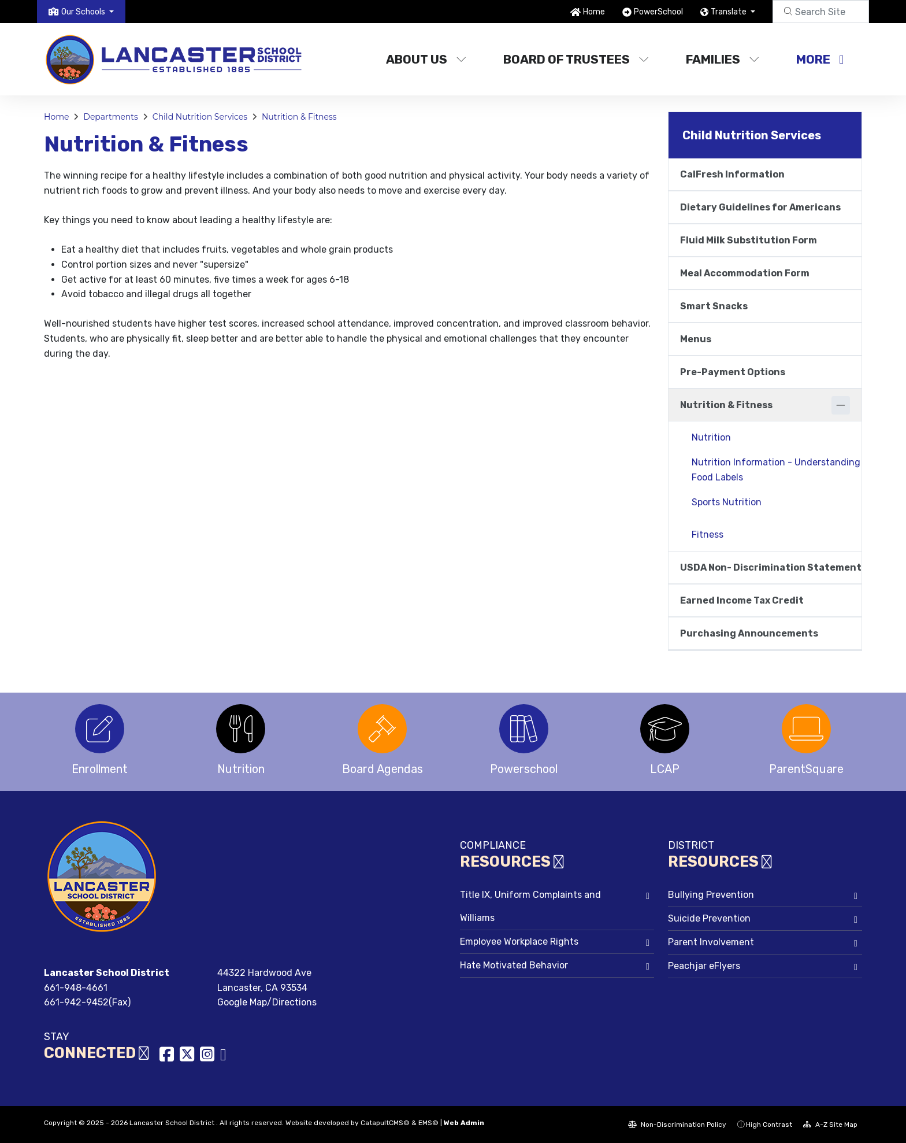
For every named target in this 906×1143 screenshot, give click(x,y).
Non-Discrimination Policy (677, 1124)
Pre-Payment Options (732, 372)
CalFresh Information (732, 174)
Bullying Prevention (711, 894)
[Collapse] (840, 405)
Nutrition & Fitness (299, 117)
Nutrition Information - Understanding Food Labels (776, 470)
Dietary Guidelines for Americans (760, 207)
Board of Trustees (576, 59)
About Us (426, 59)
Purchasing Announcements (749, 633)
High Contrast (769, 1124)
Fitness (707, 534)
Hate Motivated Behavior (514, 965)
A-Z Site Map (830, 1124)
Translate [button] (729, 12)
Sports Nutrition (727, 502)
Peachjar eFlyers (704, 965)
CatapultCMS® (385, 1123)
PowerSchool (658, 12)
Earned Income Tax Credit (742, 600)
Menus (695, 339)
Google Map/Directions (267, 1002)
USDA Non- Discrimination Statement (771, 567)
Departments (110, 117)
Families (722, 59)
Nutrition (711, 437)
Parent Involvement (711, 942)
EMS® (428, 1123)
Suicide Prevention (709, 918)
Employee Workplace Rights (519, 941)
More (820, 59)
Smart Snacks (714, 306)
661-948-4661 (75, 987)
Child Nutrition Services (200, 117)
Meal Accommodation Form (745, 273)
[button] (87, 12)
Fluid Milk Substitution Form (748, 240)
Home (594, 12)
